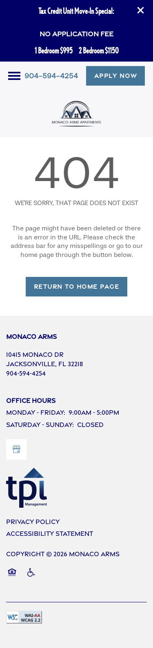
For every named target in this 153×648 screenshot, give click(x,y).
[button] (141, 10)
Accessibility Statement (49, 533)
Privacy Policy (33, 522)
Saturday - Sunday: (40, 425)
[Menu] (14, 76)
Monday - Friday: (35, 412)
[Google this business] (16, 449)
